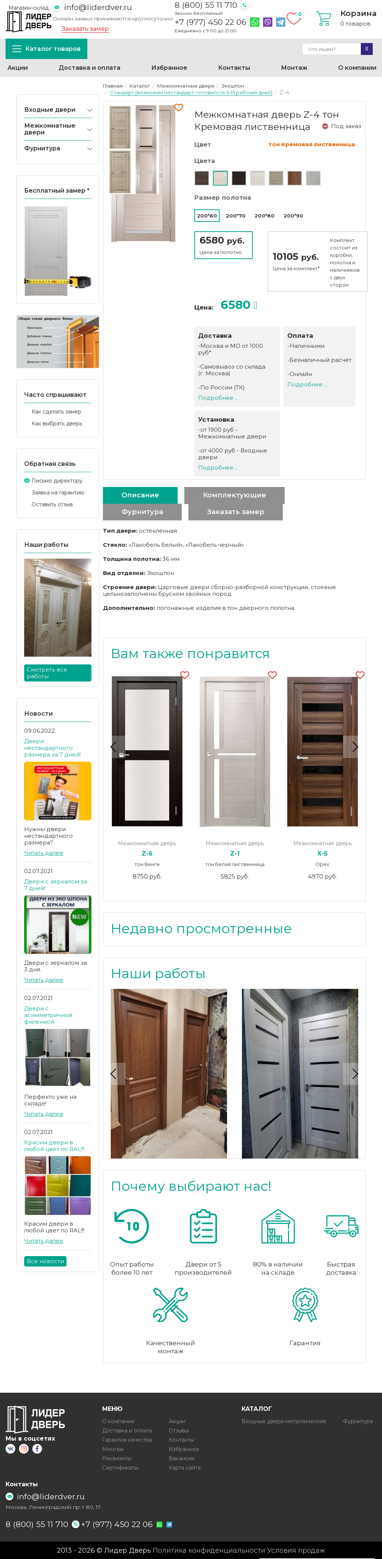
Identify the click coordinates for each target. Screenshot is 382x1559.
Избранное (169, 67)
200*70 (236, 216)
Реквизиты (116, 1458)
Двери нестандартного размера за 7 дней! (52, 748)
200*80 (265, 216)
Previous (114, 747)
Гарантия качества (127, 1439)
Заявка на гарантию (58, 492)
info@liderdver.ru (98, 7)
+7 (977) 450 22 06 (210, 22)
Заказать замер (85, 29)
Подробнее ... (218, 397)
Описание (140, 495)
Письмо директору (57, 480)
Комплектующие (234, 495)
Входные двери (49, 109)
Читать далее (43, 852)
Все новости (45, 1261)
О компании (357, 67)
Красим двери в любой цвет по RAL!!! (54, 1146)
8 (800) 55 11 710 (206, 5)
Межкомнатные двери (49, 129)
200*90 (293, 216)
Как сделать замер (56, 411)
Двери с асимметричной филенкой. (48, 1015)
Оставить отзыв (52, 504)
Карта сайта (185, 1467)
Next (354, 747)
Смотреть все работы (47, 673)
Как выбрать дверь (57, 423)
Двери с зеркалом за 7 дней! (55, 885)
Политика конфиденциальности (209, 1550)
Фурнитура (42, 148)
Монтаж (294, 67)
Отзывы (179, 1430)
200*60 (207, 216)
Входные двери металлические (284, 1421)
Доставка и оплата (89, 67)
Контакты (234, 67)
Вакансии (182, 1458)
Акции (17, 67)
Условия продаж (296, 1550)
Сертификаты (120, 1467)
